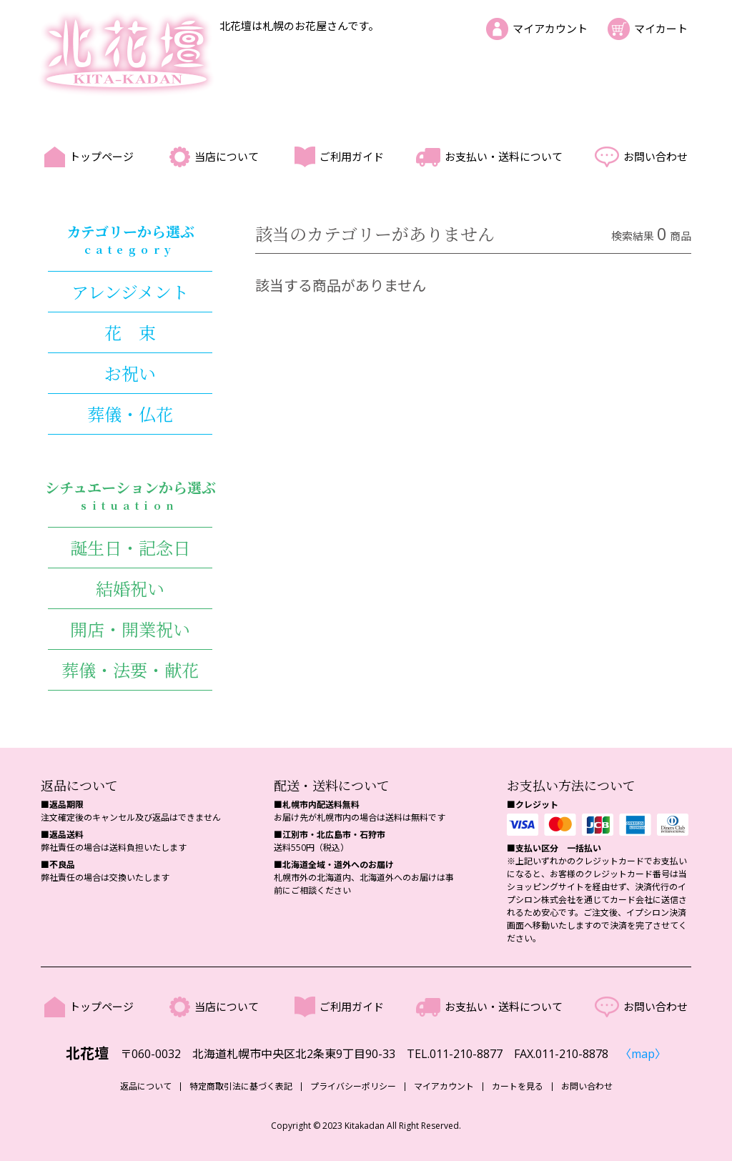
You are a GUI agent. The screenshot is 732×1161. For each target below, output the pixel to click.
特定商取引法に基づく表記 (240, 1086)
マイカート (661, 28)
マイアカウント (550, 28)
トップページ (101, 156)
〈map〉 (643, 1054)
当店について (226, 156)
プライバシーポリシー (353, 1086)
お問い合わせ (655, 156)
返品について (146, 1086)
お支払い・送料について (504, 156)
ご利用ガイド (352, 156)
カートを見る (517, 1086)
